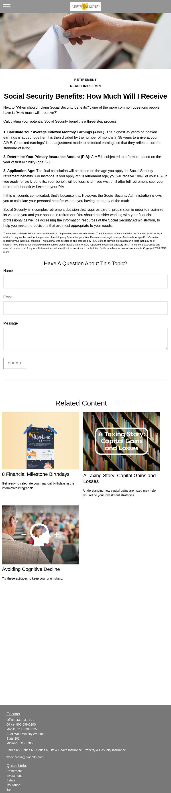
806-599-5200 (26, 724)
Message (10, 323)
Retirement (14, 771)
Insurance (13, 785)
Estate (10, 780)
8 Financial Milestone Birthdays (35, 474)
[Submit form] (14, 363)
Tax (8, 789)
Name (8, 271)
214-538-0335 (27, 729)
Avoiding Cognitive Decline (31, 569)
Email (7, 297)
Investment (14, 775)
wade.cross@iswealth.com (24, 757)
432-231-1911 (26, 720)
